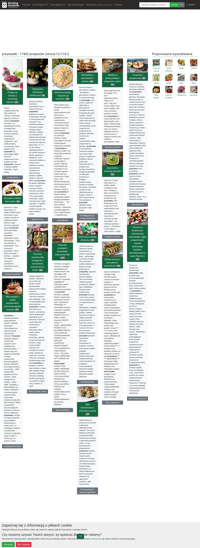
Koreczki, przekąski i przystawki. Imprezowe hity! (62, 251)
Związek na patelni (112, 147)
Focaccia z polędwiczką (137, 76)
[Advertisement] (100, 30)
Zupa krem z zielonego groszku (112, 171)
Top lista (26, 4)
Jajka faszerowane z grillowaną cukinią (87, 409)
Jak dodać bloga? (75, 4)
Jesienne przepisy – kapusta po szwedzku (62, 95)
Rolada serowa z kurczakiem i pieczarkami (112, 262)
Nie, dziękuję (23, 544)
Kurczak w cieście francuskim (12, 200)
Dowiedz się (96, 539)
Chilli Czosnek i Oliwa (37, 391)
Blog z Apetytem (62, 410)
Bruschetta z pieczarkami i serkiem (87, 78)
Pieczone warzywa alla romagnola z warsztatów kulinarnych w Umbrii (37, 262)
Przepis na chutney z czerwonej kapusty (13, 97)
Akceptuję (8, 544)
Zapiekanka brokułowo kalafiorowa (37, 92)
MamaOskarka (137, 205)
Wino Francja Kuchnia (137, 398)
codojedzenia (12, 177)
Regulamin (99, 4)
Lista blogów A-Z (40, 4)
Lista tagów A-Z (57, 4)
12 (80, 536)
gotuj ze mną (37, 219)
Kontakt (118, 4)
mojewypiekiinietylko (12, 446)
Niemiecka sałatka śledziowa (87, 238)
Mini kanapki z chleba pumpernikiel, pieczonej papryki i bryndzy (12, 303)
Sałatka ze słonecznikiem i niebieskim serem (112, 80)
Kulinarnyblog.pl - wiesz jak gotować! (87, 490)
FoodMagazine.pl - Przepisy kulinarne (87, 217)
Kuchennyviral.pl (87, 382)
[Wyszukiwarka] (154, 4)
